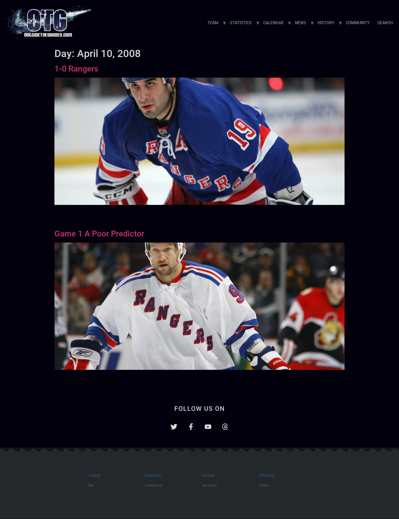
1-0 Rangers (76, 69)
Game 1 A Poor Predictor (99, 234)
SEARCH (385, 22)
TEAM (212, 22)
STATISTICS (241, 22)
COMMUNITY (358, 22)
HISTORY (326, 22)
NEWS (300, 22)
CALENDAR (273, 22)
